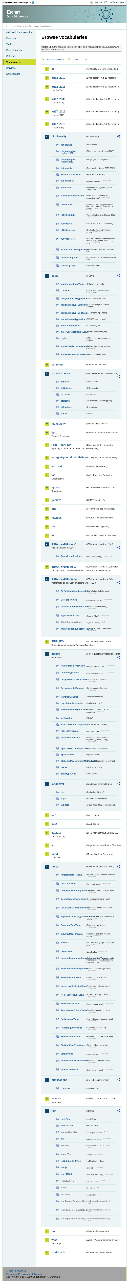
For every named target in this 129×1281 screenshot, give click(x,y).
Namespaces (13, 74)
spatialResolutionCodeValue (73, 354)
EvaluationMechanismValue (73, 907)
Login (96, 2)
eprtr (54, 432)
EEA (20, 2)
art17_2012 (58, 111)
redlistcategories (69, 257)
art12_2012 (58, 77)
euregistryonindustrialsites (68, 457)
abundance (66, 145)
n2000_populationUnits (72, 195)
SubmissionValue (69, 1069)
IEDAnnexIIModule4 (63, 579)
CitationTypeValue (70, 672)
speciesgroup (68, 265)
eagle (63, 798)
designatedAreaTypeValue (73, 298)
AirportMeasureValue (71, 875)
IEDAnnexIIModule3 (63, 566)
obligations (66, 407)
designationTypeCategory (73, 305)
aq (53, 68)
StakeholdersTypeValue (73, 1045)
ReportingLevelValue (71, 1027)
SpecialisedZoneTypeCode (73, 748)
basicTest (65, 1119)
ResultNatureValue (70, 737)
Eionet (19, 26)
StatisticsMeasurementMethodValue (73, 761)
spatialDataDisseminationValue (73, 346)
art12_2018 (58, 86)
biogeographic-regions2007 (68, 152)
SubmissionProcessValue (73, 1060)
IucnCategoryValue (70, 325)
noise (54, 866)
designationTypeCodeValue (73, 313)
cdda (54, 275)
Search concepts (79, 59)
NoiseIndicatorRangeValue (73, 968)
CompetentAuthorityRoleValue (73, 890)
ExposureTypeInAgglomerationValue (73, 916)
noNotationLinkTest (71, 1161)
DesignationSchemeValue (73, 679)
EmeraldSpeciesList (71, 174)
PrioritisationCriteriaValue (73, 1010)
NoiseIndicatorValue (71, 977)
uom (54, 1231)
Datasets (11, 38)
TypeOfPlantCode (69, 615)
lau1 (54, 815)
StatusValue (67, 1054)
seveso (55, 1098)
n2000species (68, 239)
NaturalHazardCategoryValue (73, 724)
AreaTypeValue (68, 883)
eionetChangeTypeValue (73, 319)
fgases (55, 487)
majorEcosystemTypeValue (73, 332)
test (53, 1110)
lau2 (54, 823)
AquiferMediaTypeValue (73, 666)
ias (53, 526)
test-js (64, 1167)
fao (53, 475)
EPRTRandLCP (61, 445)
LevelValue (66, 951)
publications (59, 1080)
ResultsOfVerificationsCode (73, 606)
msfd (54, 854)
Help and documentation (19, 32)
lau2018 (56, 832)
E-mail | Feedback (16, 1271)
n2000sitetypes (68, 230)
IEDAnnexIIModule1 (63, 544)
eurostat (56, 466)
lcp (53, 845)
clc (62, 792)
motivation (66, 187)
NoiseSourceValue (70, 1003)
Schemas (11, 56)
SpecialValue (67, 754)
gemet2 (56, 500)
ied (53, 535)
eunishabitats (68, 180)
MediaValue (66, 718)
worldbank (58, 1252)
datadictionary (60, 373)
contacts (65, 381)
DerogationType (69, 600)
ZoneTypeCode (68, 773)
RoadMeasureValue (70, 1036)
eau (62, 1138)
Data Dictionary (31, 26)
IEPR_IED (57, 641)
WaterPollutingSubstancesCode (73, 629)
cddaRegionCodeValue (72, 284)
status (64, 413)
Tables (9, 44)
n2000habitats (68, 215)
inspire (55, 653)
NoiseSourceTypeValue (72, 995)
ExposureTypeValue (71, 925)
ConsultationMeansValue (73, 899)
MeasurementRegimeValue (73, 709)
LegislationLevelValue (72, 703)
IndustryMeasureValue (72, 934)
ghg (53, 508)
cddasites (66, 290)
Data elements (14, 50)
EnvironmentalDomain (72, 688)
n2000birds (66, 204)
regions (64, 338)
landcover (57, 784)
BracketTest (67, 1125)
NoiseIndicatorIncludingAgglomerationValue (73, 958)
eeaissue (65, 401)
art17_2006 (58, 99)
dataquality (66, 168)
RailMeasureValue (70, 1019)
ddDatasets (66, 388)
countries (65, 1088)
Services (10, 68)
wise (54, 1240)
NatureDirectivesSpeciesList (73, 249)
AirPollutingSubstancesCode (73, 591)
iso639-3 (65, 942)
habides (56, 517)
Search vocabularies (55, 59)
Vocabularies (13, 62)
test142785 (66, 1174)
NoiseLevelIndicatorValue (73, 986)
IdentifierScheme (69, 697)
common (57, 364)
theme (64, 767)
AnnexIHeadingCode (71, 556)
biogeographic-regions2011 (68, 160)
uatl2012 (65, 805)
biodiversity (59, 136)
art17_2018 (58, 124)
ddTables (65, 394)
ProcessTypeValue (70, 731)
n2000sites (66, 223)
